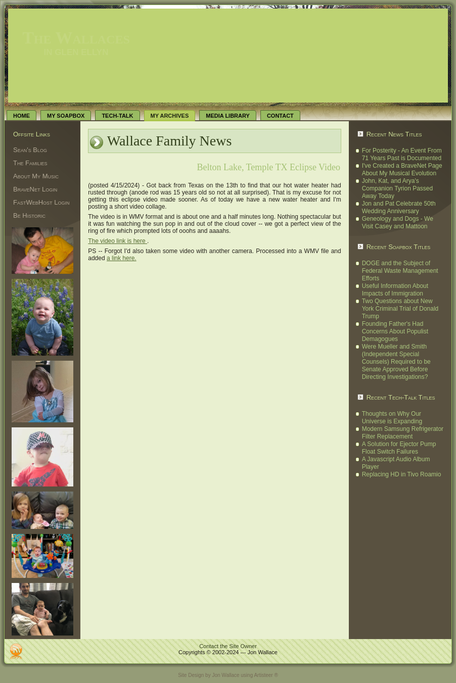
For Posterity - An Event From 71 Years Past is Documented (402, 154)
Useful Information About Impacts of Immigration (395, 289)
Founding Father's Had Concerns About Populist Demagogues (395, 331)
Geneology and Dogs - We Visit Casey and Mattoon (397, 222)
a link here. (121, 258)
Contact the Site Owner (228, 646)
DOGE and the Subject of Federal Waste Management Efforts (400, 271)
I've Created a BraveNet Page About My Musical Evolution (402, 169)
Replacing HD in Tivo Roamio (401, 474)
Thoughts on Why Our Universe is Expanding (392, 417)
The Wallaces (76, 37)
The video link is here (117, 241)
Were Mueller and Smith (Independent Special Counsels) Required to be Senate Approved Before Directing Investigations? (396, 361)
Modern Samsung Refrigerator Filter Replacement (402, 432)
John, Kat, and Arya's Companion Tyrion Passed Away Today (397, 188)
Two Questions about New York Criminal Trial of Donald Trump (400, 309)
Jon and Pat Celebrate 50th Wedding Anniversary (399, 207)
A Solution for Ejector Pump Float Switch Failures (399, 448)
